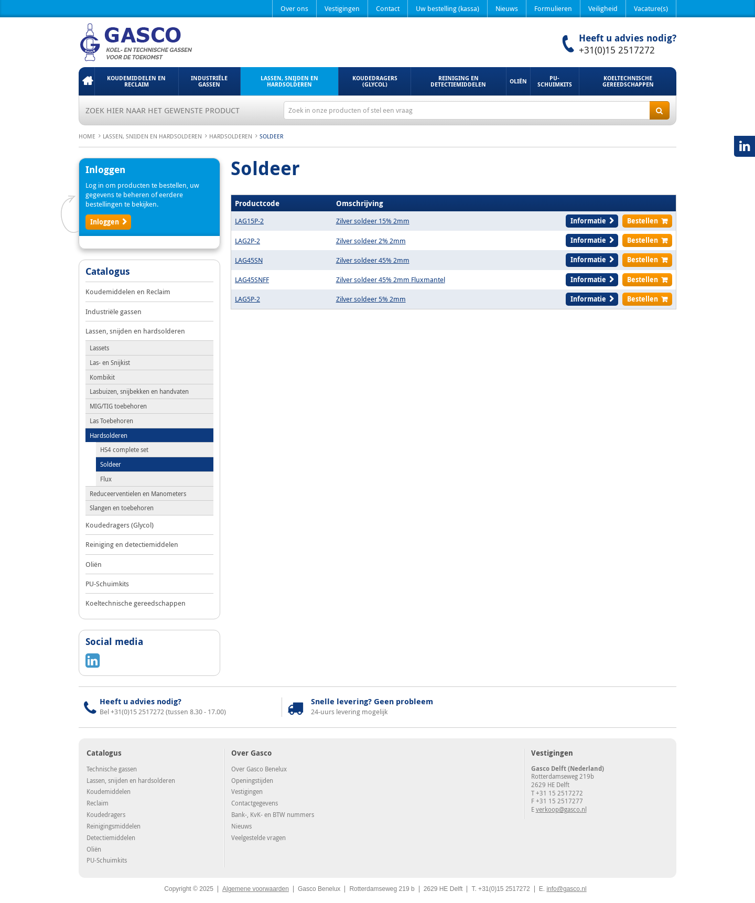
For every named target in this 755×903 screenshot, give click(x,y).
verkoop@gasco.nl (561, 809)
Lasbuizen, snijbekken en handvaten (139, 391)
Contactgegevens (254, 803)
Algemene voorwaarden (255, 889)
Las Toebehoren (111, 420)
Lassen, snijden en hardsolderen (289, 81)
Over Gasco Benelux (259, 769)
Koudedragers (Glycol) (374, 81)
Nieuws (506, 8)
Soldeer (110, 464)
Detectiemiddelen (111, 837)
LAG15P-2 (249, 220)
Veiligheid (603, 8)
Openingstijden (252, 780)
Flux (106, 479)
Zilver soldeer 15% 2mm (372, 220)
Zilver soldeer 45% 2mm (372, 260)
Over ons (294, 8)
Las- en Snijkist (110, 362)
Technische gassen (112, 769)
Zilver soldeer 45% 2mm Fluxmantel (390, 279)
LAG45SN (249, 260)
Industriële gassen (209, 81)
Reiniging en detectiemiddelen (458, 81)
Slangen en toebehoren (122, 507)
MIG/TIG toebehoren (118, 406)
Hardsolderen (230, 136)
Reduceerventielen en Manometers (138, 493)
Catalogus (107, 272)
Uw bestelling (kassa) (447, 8)
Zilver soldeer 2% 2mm (371, 240)
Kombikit (102, 377)
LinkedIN (744, 146)
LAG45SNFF (252, 279)
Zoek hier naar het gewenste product (162, 110)
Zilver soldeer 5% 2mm (371, 299)
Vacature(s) (651, 8)
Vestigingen (342, 8)
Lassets (99, 347)
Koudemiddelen (109, 791)
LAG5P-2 (247, 299)
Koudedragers (106, 814)
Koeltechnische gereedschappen (628, 81)
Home (86, 81)
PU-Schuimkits (554, 81)
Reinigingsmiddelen (114, 826)
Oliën (518, 81)
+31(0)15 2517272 (617, 50)
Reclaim (98, 803)
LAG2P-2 (247, 240)
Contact (388, 8)
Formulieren (553, 8)
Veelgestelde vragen (258, 837)
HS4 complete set (124, 449)
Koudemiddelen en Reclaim (136, 81)
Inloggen (104, 222)
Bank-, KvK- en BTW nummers (272, 814)
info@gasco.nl (566, 889)
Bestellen (642, 220)
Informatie (588, 220)
